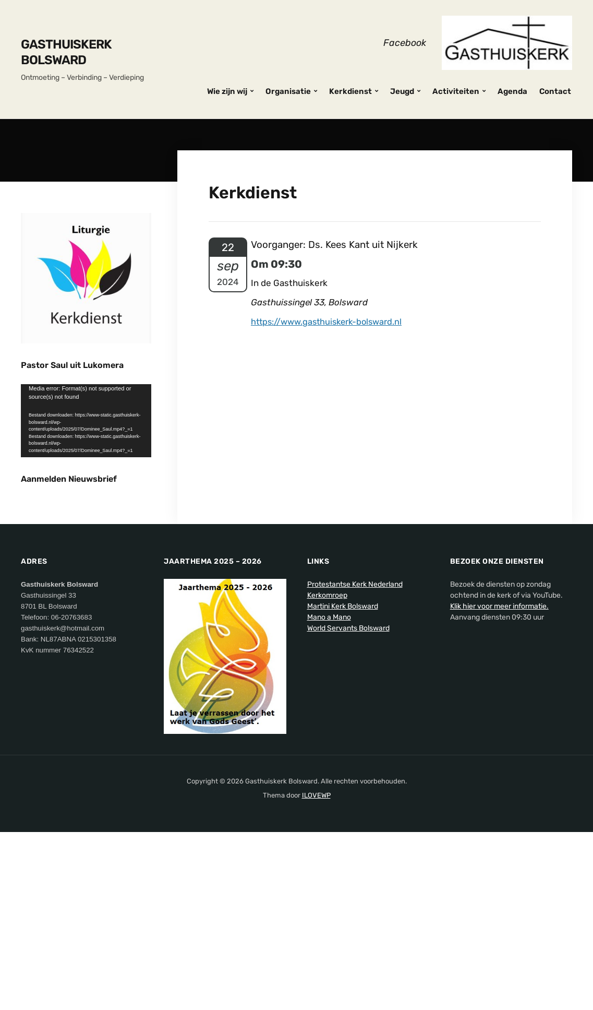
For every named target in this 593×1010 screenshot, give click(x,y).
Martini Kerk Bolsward (342, 786)
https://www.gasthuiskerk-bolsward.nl (330, 321)
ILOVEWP (316, 976)
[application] (86, 421)
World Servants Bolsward (348, 808)
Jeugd (402, 91)
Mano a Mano (329, 797)
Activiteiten (455, 91)
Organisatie (288, 91)
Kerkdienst (350, 91)
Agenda (512, 91)
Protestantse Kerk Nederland (355, 764)
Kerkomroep (327, 775)
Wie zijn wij (227, 91)
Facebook (404, 43)
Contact (555, 91)
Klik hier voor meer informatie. (499, 786)
